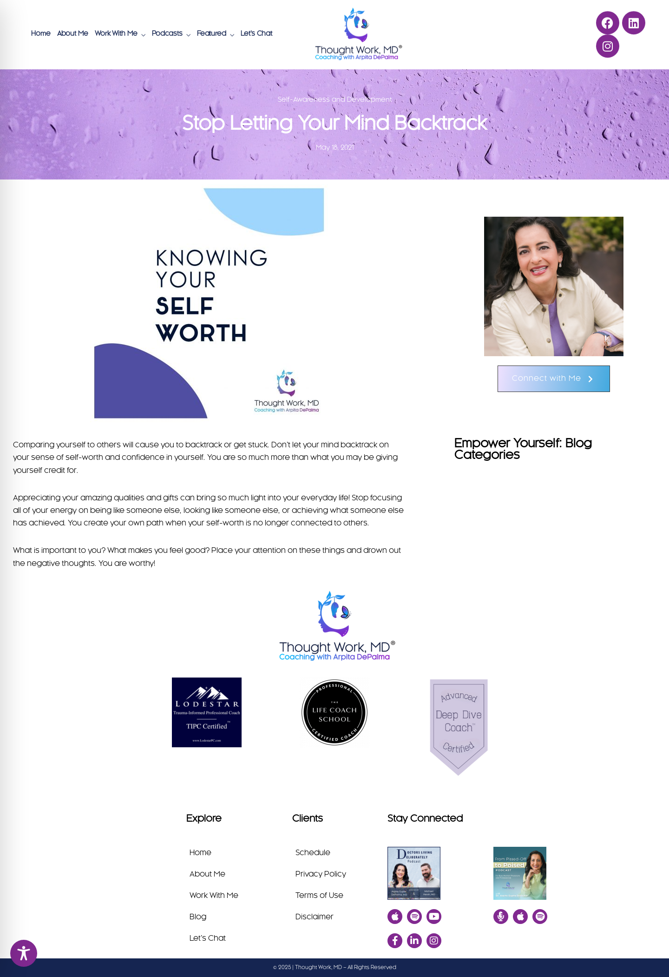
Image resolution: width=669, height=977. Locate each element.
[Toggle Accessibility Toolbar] (23, 953)
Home (41, 33)
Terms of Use (319, 895)
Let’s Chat (256, 33)
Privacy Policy (320, 874)
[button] (554, 379)
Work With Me (116, 33)
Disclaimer (314, 917)
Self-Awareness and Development (335, 100)
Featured (211, 33)
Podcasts (167, 33)
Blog (198, 917)
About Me (72, 33)
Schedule (312, 853)
